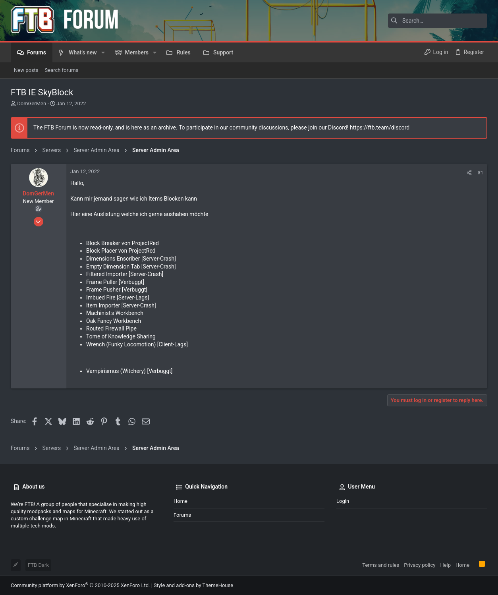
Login (342, 501)
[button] (103, 52)
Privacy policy (419, 565)
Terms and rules (380, 565)
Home (180, 501)
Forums (182, 515)
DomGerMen (31, 103)
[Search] (437, 21)
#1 (480, 173)
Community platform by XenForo (80, 585)
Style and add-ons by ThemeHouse (193, 585)
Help (445, 565)
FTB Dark (38, 565)
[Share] (469, 172)
